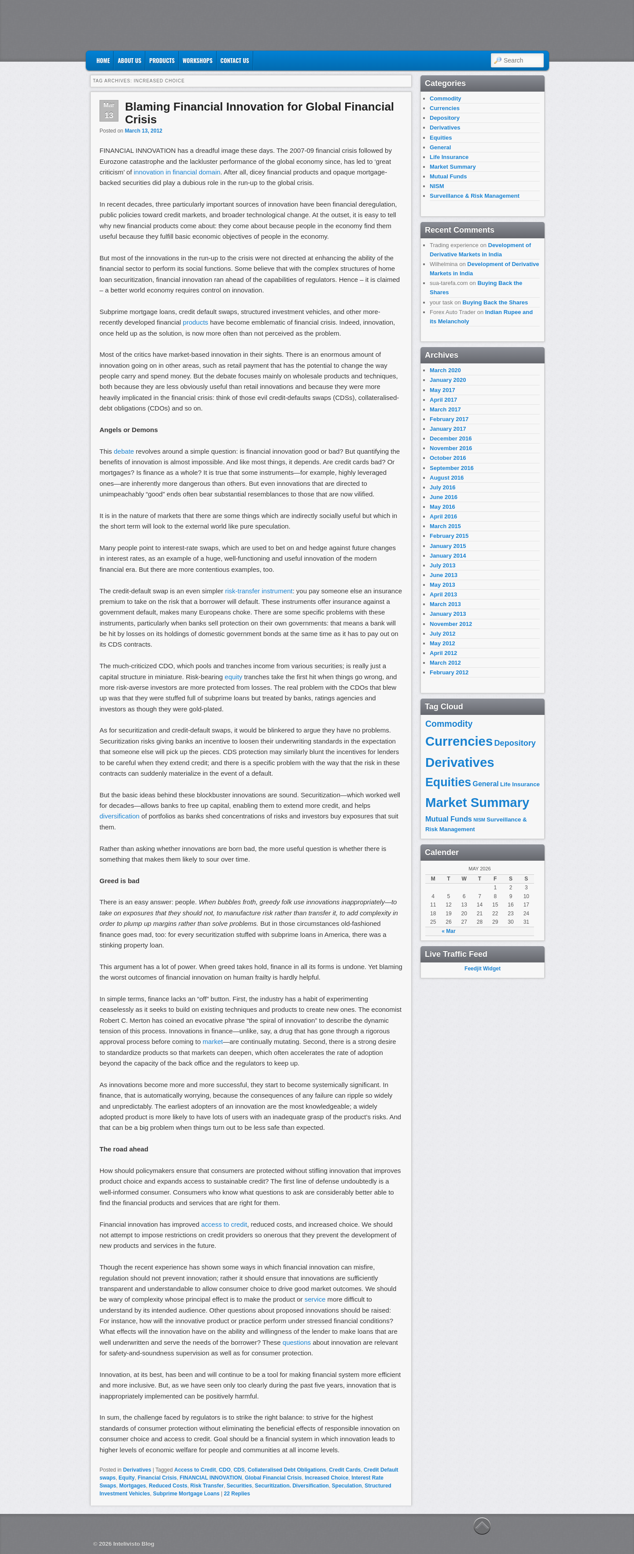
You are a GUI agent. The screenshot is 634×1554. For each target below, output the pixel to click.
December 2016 (451, 438)
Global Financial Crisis (273, 1478)
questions (297, 1342)
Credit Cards (345, 1470)
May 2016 (442, 506)
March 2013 (445, 604)
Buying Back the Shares (495, 302)
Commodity (445, 98)
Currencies (445, 108)
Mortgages (132, 1486)
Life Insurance (449, 157)
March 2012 (445, 662)
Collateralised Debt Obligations (286, 1470)
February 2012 (449, 672)
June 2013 (443, 575)
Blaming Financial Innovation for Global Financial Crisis (259, 113)
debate (124, 451)
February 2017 (449, 419)
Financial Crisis (157, 1478)
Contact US (235, 60)
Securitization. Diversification (292, 1486)
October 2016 (448, 458)
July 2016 (443, 487)
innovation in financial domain (177, 172)
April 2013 (443, 594)
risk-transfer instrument (258, 591)
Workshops (198, 60)
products (195, 322)
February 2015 (449, 536)
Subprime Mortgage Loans (186, 1494)
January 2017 (448, 429)
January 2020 (448, 380)
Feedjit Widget (482, 969)
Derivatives (137, 1470)
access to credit (224, 1224)
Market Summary (453, 166)
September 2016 (452, 468)
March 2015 (445, 526)
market (213, 1041)
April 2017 (443, 399)
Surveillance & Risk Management (475, 195)
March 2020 (445, 370)
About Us (129, 60)
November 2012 (451, 624)
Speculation (347, 1486)
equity (233, 677)
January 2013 (448, 613)
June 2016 (443, 497)
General (440, 147)
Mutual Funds (448, 176)
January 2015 (448, 546)
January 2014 (448, 555)
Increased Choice (326, 1478)
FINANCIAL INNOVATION (211, 1478)
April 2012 (443, 653)
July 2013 (443, 565)
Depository (445, 118)
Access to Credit (195, 1470)
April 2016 (443, 516)
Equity (126, 1478)
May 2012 (442, 643)
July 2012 (443, 633)
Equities (441, 137)
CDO (225, 1470)
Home (103, 60)
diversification (120, 816)
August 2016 (447, 477)
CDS (238, 1470)
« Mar (448, 931)
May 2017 (442, 390)
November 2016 (451, 448)
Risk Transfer (207, 1486)
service (315, 1299)
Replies (237, 1494)
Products (162, 60)
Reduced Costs (168, 1486)
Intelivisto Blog (133, 1543)
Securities (239, 1486)
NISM (437, 186)
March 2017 (445, 409)
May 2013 (442, 584)
